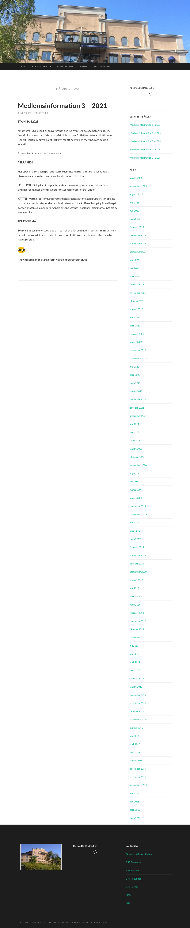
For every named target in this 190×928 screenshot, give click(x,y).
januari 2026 (136, 177)
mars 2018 (135, 604)
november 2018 (138, 555)
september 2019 (138, 514)
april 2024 (135, 276)
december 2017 (138, 621)
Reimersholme (65, 66)
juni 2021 (134, 424)
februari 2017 (137, 678)
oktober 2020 (137, 456)
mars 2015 (135, 818)
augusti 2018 (136, 580)
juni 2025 (134, 202)
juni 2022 (134, 366)
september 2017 (138, 637)
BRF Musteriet (40, 66)
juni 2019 (134, 522)
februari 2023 (137, 333)
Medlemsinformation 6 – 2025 (145, 133)
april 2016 (135, 744)
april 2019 (135, 530)
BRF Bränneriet (134, 862)
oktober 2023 (137, 301)
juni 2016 (134, 735)
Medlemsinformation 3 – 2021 (63, 106)
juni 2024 (134, 259)
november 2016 (138, 703)
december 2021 (138, 399)
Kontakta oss (102, 66)
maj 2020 (134, 481)
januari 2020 (136, 497)
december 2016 (138, 694)
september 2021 (138, 415)
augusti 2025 (136, 194)
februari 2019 (137, 547)
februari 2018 (137, 612)
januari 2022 (136, 391)
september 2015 (138, 785)
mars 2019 (135, 539)
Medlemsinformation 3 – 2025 (145, 157)
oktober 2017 (137, 629)
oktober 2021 (137, 407)
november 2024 (138, 243)
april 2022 (135, 374)
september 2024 (138, 251)
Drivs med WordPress (31, 922)
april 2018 (135, 596)
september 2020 (138, 465)
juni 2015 (134, 793)
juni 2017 (134, 653)
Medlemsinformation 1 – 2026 (145, 124)
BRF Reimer (132, 886)
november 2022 (138, 350)
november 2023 (138, 292)
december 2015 (138, 768)
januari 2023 (136, 342)
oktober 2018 (137, 563)
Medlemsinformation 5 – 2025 (145, 141)
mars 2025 (135, 218)
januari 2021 (136, 448)
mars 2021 (135, 432)
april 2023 (135, 325)
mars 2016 (135, 752)
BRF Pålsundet (133, 878)
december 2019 (138, 506)
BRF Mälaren (132, 870)
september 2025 (138, 186)
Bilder (83, 66)
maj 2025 (134, 210)
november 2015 (138, 777)
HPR (128, 903)
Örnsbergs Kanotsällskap (139, 854)
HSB (128, 895)
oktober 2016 (137, 711)
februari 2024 (137, 284)
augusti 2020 (136, 473)
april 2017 (135, 662)
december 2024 (138, 235)
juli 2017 (134, 645)
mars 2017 (135, 670)
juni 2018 (134, 588)
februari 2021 (137, 440)
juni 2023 (134, 317)
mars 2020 (135, 489)
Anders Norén (98, 922)
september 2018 (138, 571)
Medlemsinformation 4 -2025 (145, 149)
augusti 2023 (136, 309)
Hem (23, 66)
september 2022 (138, 358)
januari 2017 (136, 686)
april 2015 (135, 809)
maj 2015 (134, 801)
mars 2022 (135, 383)
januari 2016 (136, 760)
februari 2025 (137, 227)
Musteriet (41, 113)
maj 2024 (134, 268)
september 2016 (138, 719)
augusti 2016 (136, 727)
